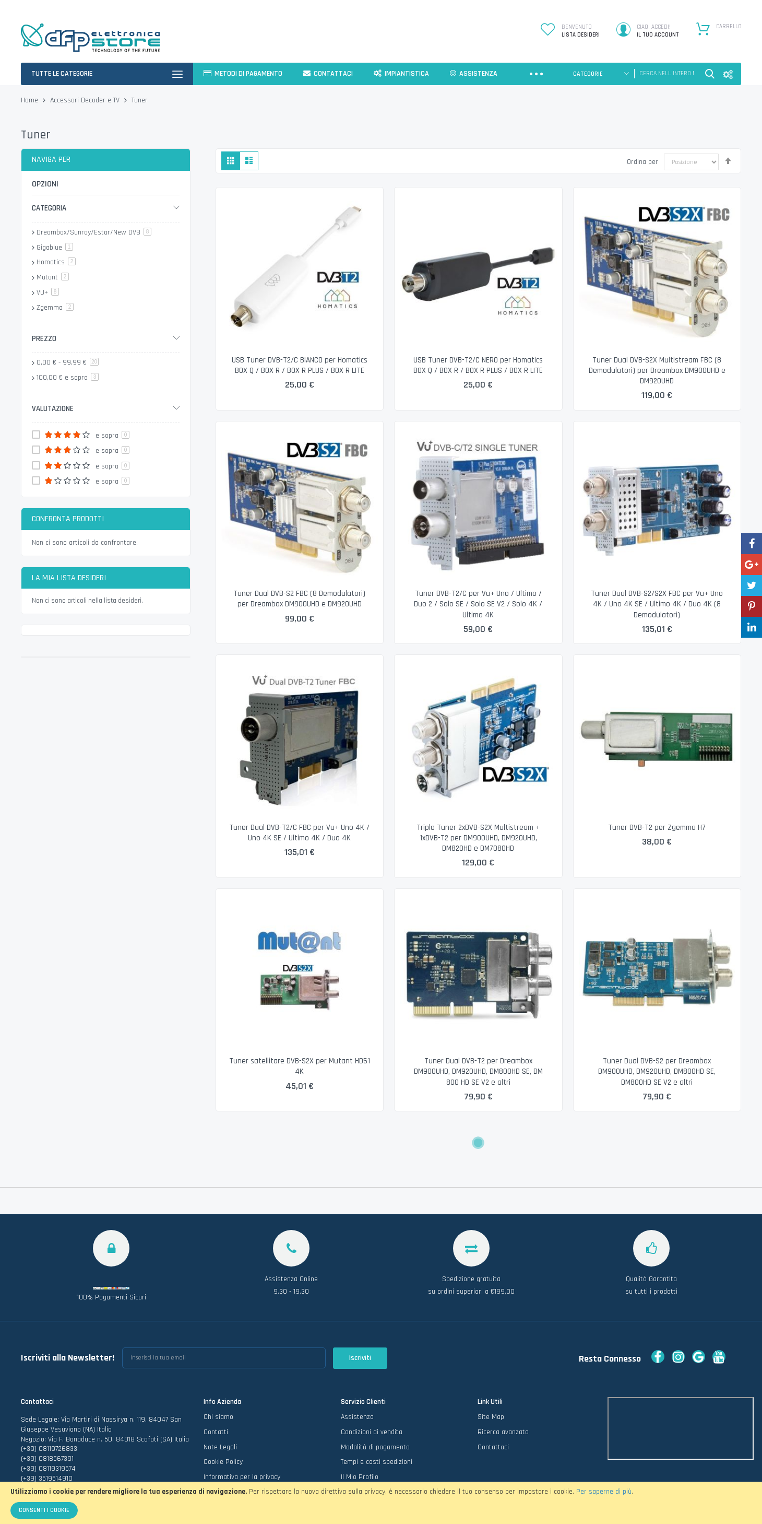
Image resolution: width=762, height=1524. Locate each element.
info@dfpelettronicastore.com (66, 1447)
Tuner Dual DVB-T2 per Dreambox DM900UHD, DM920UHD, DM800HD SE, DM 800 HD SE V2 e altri (478, 1071)
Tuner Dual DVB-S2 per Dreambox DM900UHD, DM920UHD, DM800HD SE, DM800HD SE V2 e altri (657, 1071)
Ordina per (642, 162)
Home (30, 100)
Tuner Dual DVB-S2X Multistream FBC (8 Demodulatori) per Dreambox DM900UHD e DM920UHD (657, 370)
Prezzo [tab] (44, 339)
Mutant (53, 277)
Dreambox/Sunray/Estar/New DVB (94, 232)
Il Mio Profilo (359, 1435)
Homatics (56, 262)
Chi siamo (218, 1375)
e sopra (68, 377)
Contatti (216, 1391)
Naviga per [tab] (51, 159)
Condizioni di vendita (371, 1391)
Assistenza (357, 1375)
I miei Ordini (358, 1451)
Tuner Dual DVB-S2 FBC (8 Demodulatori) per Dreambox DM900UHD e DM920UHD (299, 599)
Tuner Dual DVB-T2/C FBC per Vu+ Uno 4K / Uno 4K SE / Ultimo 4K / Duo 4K (299, 833)
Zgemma (55, 307)
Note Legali (220, 1406)
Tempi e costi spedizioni (376, 1420)
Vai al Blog (219, 1451)
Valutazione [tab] (53, 409)
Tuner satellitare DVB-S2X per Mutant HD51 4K (299, 1066)
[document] (381, 1503)
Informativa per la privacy (242, 1435)
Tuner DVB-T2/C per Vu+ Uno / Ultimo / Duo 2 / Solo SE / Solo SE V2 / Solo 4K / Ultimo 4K (478, 604)
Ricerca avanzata (503, 1391)
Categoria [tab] (49, 208)
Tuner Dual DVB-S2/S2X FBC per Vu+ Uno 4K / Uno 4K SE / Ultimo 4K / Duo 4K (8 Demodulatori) (657, 604)
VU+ (48, 292)
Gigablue (55, 247)
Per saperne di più (604, 1491)
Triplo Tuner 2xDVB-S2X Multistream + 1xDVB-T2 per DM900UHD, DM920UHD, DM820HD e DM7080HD (478, 838)
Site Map (491, 1375)
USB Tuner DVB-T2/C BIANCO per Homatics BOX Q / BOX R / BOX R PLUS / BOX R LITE (299, 365)
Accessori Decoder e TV (86, 100)
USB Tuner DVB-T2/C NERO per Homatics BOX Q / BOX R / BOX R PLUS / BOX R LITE (478, 365)
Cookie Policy (223, 1420)
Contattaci (493, 1406)
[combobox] (666, 73)
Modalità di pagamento (375, 1406)
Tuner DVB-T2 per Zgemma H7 (657, 828)
